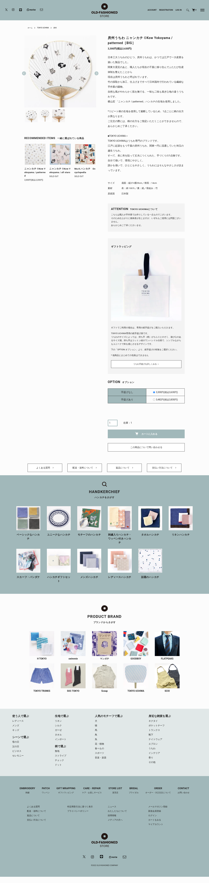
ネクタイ (153, 723)
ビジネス (17, 755)
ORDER (161, 796)
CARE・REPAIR (91, 796)
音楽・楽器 (101, 762)
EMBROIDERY (23, 796)
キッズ (16, 733)
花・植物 (100, 748)
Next (95, 71)
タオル (58, 738)
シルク (58, 728)
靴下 (151, 738)
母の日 (16, 745)
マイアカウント (158, 830)
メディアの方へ (116, 825)
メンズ (16, 728)
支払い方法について (164, 468)
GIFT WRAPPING (63, 796)
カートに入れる (146, 432)
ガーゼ (58, 733)
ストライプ (61, 760)
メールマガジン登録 (160, 812)
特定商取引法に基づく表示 (79, 812)
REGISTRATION (166, 10)
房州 (59, 28)
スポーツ (100, 757)
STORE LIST (115, 796)
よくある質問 (45, 468)
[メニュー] (200, 10)
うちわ (152, 752)
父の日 (16, 750)
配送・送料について (85, 468)
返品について (124, 468)
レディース (18, 723)
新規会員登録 (157, 816)
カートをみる (157, 825)
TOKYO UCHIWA (45, 28)
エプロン (153, 748)
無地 (57, 755)
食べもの (100, 752)
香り (151, 762)
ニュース (112, 812)
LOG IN (179, 10)
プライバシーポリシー (76, 816)
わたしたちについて (118, 816)
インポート (61, 743)
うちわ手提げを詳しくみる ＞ (146, 363)
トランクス (155, 733)
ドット (58, 770)
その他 (152, 767)
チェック (60, 765)
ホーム (30, 28)
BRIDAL (135, 796)
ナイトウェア (156, 743)
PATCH (42, 796)
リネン (58, 723)
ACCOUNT (152, 10)
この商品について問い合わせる (146, 446)
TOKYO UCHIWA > (119, 135)
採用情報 (112, 821)
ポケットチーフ (157, 728)
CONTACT (187, 796)
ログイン (155, 821)
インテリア (155, 757)
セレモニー (18, 760)
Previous (24, 71)
